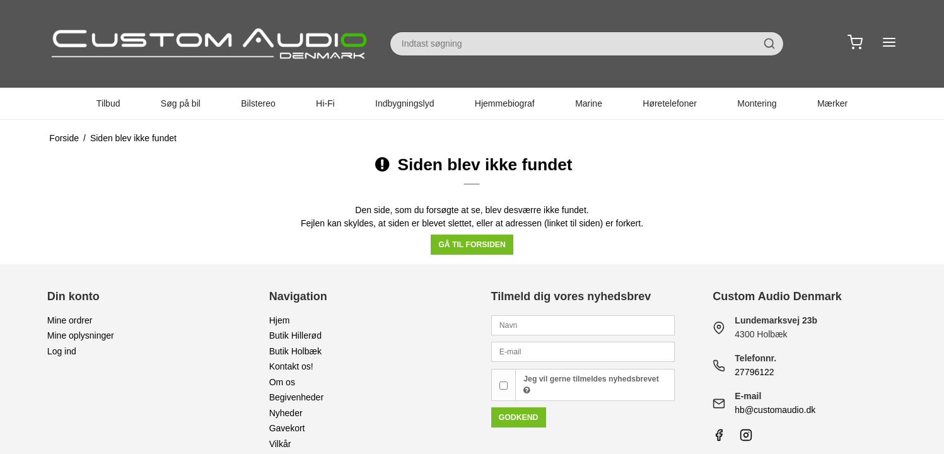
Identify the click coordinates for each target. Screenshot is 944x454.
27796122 (754, 372)
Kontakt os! (291, 366)
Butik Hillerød (295, 335)
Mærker (832, 103)
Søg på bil (181, 103)
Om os (282, 382)
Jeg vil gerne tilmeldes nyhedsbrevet (590, 385)
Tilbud (108, 103)
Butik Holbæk (295, 351)
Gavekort (287, 428)
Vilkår (280, 444)
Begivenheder (296, 397)
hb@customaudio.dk (775, 410)
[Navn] (583, 325)
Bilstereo (258, 103)
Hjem (279, 320)
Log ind (61, 351)
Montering (756, 103)
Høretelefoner (670, 103)
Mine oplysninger (80, 335)
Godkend (519, 417)
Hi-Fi (325, 103)
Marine (588, 103)
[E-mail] (583, 351)
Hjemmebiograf (505, 103)
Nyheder (286, 413)
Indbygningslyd (404, 103)
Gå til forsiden (472, 244)
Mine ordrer (70, 320)
